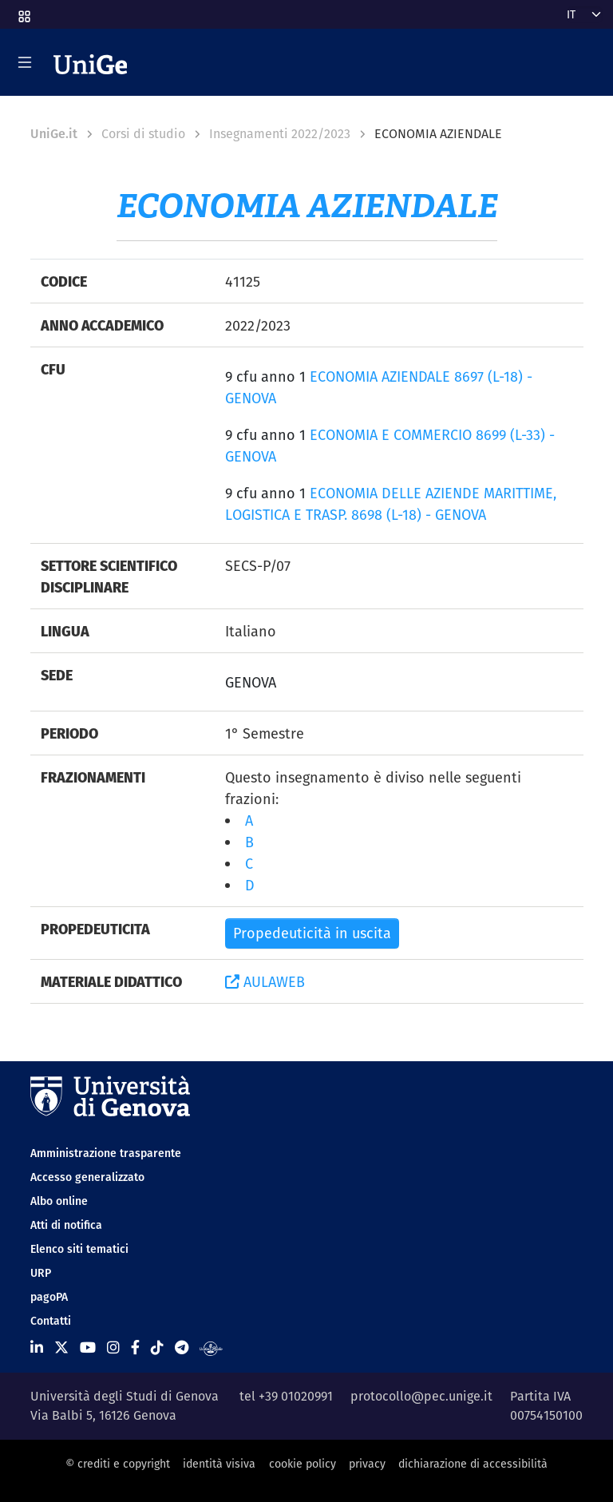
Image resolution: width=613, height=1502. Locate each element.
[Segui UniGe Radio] (211, 1347)
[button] (23, 11)
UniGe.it (53, 134)
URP (40, 1273)
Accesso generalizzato (87, 1177)
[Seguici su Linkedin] (36, 1347)
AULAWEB (265, 982)
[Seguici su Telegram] (181, 1347)
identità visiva (219, 1464)
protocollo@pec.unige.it (421, 1396)
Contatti (50, 1321)
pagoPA (49, 1297)
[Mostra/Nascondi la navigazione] (24, 62)
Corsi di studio (143, 134)
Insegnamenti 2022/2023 (279, 134)
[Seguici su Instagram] (113, 1347)
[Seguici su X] (61, 1347)
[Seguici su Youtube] (88, 1347)
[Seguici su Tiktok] (157, 1347)
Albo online (59, 1201)
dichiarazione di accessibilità (473, 1464)
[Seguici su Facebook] (135, 1347)
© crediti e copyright (117, 1464)
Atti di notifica (66, 1225)
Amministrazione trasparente (105, 1153)
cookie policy (302, 1464)
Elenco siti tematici (79, 1249)
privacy (367, 1464)
